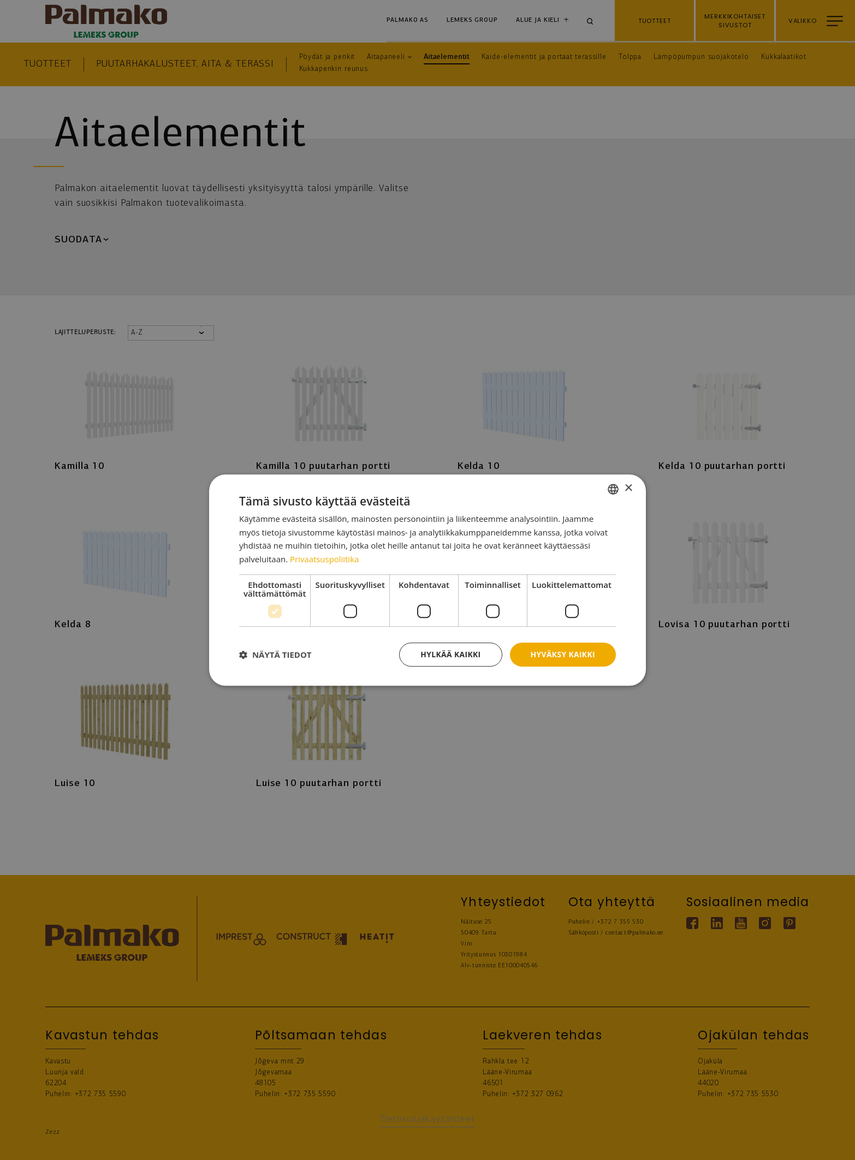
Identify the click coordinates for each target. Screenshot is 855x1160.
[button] (275, 655)
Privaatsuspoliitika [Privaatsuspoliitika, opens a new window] (324, 559)
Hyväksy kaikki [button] (562, 654)
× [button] (628, 488)
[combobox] (613, 488)
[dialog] (427, 580)
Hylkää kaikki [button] (449, 654)
